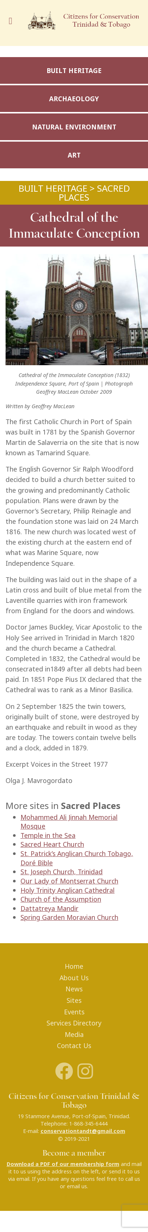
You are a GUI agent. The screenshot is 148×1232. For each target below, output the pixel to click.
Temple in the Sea (47, 835)
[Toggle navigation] (12, 23)
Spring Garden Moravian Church (69, 917)
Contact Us (74, 1046)
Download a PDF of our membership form (63, 1164)
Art (74, 155)
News (74, 989)
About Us (74, 978)
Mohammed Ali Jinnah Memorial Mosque (69, 822)
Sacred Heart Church (52, 844)
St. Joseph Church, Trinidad (61, 872)
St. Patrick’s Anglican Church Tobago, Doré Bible (76, 858)
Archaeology (74, 99)
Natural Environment (74, 127)
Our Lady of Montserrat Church (69, 881)
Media (74, 1035)
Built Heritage (74, 71)
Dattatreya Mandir (49, 909)
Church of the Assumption (60, 899)
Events (74, 1012)
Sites (74, 1000)
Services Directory (74, 1023)
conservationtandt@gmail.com (83, 1131)
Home (74, 966)
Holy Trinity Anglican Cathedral (67, 890)
